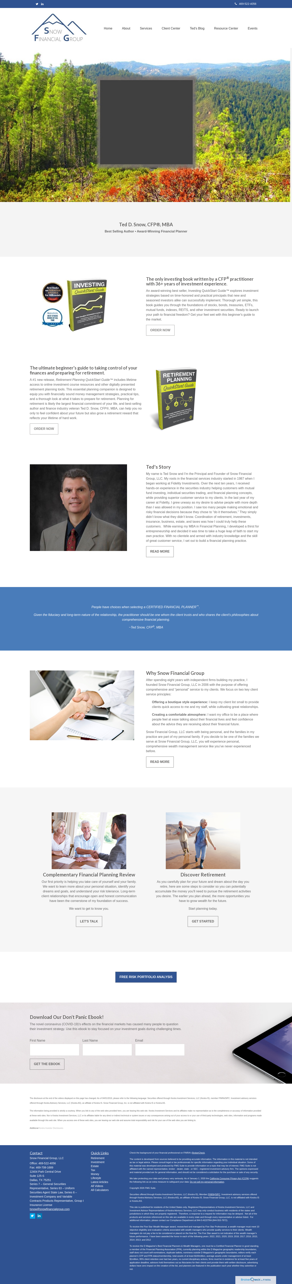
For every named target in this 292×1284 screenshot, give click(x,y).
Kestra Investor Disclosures (51, 1128)
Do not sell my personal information (207, 1182)
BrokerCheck (198, 1153)
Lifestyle (96, 1178)
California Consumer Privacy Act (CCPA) (229, 1178)
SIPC (217, 1194)
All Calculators (100, 1190)
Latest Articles (99, 1182)
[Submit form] (47, 1064)
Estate (95, 1166)
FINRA (211, 1194)
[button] (124, 28)
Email (139, 1040)
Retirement (97, 1158)
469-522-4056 (245, 3)
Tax (93, 1170)
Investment (97, 1162)
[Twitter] (37, 4)
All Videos (97, 1186)
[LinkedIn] (42, 4)
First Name (37, 1040)
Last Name (90, 1040)
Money (95, 1174)
